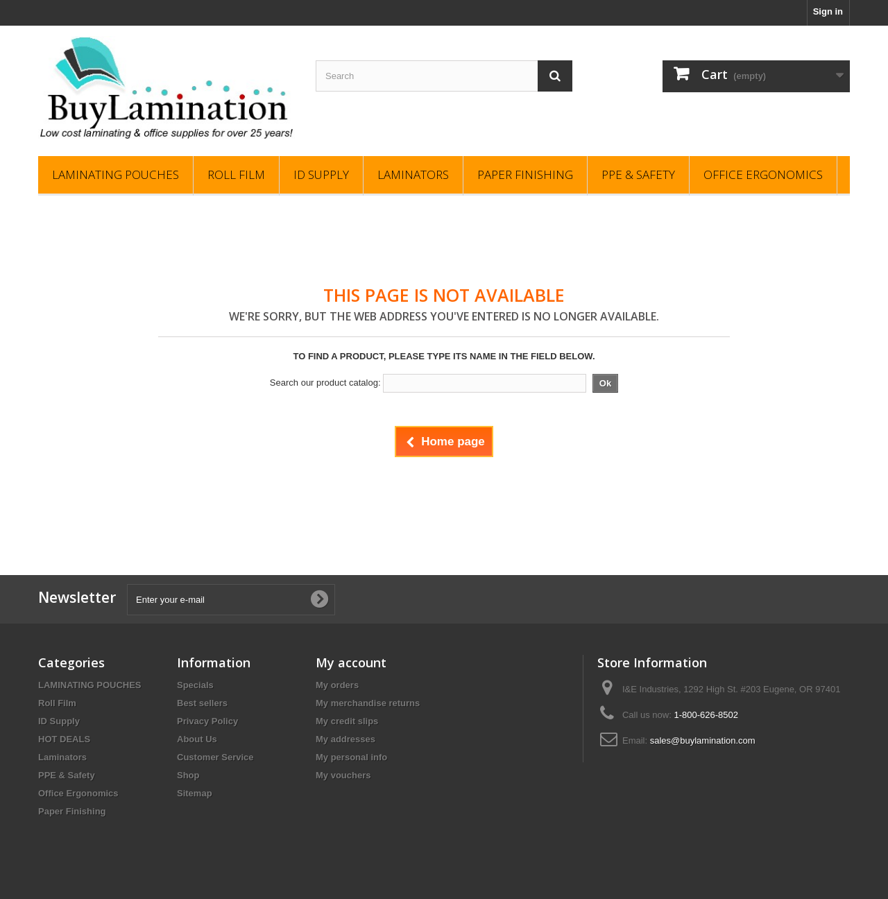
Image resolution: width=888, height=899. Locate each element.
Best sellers (202, 703)
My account (351, 662)
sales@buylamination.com (702, 740)
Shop (188, 775)
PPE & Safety (638, 174)
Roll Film (236, 174)
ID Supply (321, 174)
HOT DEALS (64, 739)
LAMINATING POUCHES (115, 174)
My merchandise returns (368, 703)
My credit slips (347, 721)
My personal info (351, 757)
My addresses (345, 739)
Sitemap (194, 793)
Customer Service (215, 757)
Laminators (413, 174)
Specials (195, 685)
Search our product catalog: (325, 382)
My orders (337, 685)
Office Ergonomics (763, 174)
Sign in (828, 11)
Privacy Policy (207, 721)
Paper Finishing (525, 174)
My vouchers (343, 775)
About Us (197, 739)
